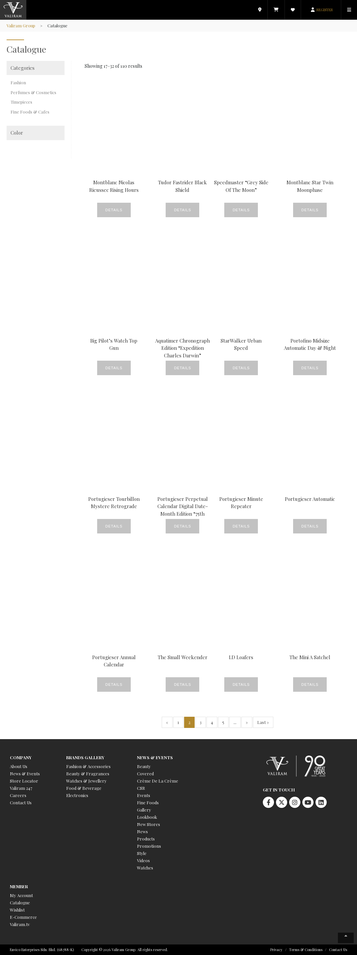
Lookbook (147, 817)
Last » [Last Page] (263, 722)
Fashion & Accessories (88, 766)
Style (142, 853)
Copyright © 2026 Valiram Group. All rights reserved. (124, 949)
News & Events (25, 773)
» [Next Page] (247, 722)
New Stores (148, 824)
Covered (145, 773)
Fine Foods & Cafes (30, 112)
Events (143, 795)
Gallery (144, 810)
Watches (145, 867)
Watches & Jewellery (86, 781)
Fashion (18, 82)
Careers (18, 795)
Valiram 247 (21, 788)
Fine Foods (148, 802)
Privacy (276, 949)
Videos (143, 860)
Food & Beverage (83, 788)
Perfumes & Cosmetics (33, 92)
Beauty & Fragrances (87, 773)
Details (114, 210)
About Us (18, 766)
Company (21, 757)
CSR (141, 788)
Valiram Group (21, 25)
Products (146, 838)
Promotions (149, 846)
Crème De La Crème (157, 781)
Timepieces (21, 102)
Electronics (77, 795)
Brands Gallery (85, 757)
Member (19, 886)
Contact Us (21, 802)
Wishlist (17, 910)
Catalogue (20, 902)
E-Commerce (23, 917)
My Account (21, 895)
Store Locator (24, 781)
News (142, 831)
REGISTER (324, 9)
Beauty (144, 766)
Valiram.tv (20, 924)
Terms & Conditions (305, 949)
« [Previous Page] (167, 722)
